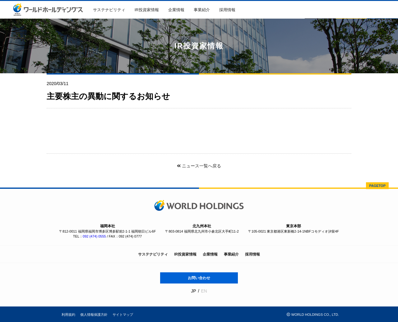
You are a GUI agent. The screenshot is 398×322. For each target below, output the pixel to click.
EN (204, 290)
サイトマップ (123, 314)
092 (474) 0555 (94, 236)
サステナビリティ (109, 9)
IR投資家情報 (147, 9)
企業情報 (176, 9)
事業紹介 (202, 9)
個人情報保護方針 (94, 314)
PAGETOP (377, 186)
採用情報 (227, 9)
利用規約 (68, 314)
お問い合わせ (199, 278)
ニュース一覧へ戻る (199, 165)
